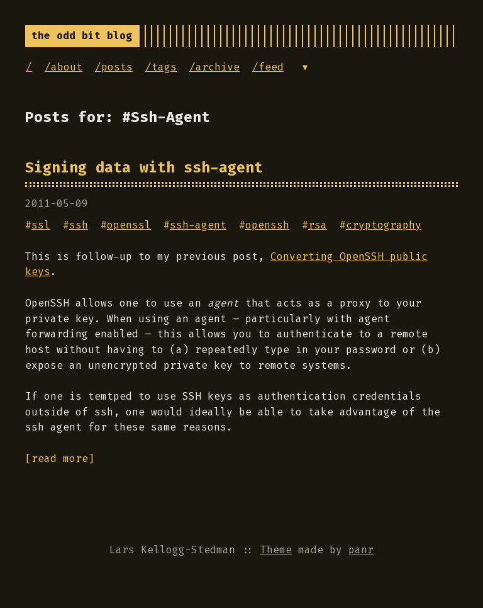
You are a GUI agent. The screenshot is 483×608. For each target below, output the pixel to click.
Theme (276, 549)
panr (361, 549)
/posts (114, 67)
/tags (161, 67)
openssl (129, 225)
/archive (214, 67)
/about (63, 67)
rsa (317, 225)
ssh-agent (198, 225)
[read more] (59, 458)
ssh (78, 225)
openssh (267, 225)
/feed (268, 67)
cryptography (383, 225)
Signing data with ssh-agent (144, 167)
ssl (40, 225)
